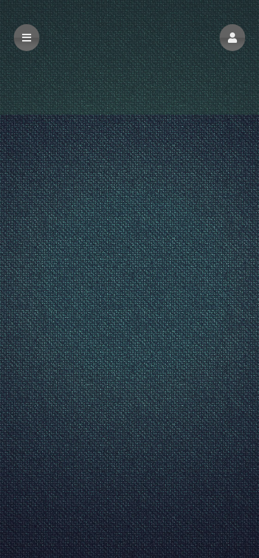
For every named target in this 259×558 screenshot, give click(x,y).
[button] (232, 37)
